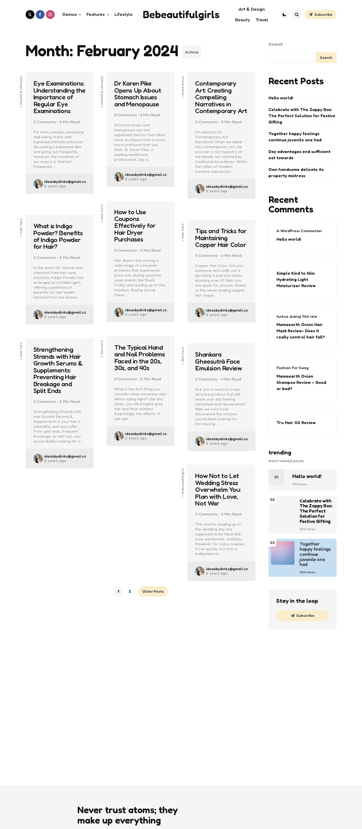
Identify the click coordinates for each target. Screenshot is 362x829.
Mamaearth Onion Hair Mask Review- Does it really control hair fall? (300, 331)
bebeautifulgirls (182, 478)
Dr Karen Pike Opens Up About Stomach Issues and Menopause (138, 94)
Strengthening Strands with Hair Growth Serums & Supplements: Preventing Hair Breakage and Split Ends (58, 371)
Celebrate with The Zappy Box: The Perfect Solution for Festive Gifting (301, 116)
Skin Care (101, 344)
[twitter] (30, 14)
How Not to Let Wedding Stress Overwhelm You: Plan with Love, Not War (218, 490)
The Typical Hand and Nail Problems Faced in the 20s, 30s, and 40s (140, 361)
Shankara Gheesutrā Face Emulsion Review (219, 361)
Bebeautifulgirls (181, 14)
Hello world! (280, 97)
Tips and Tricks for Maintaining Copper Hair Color (217, 241)
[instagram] (50, 14)
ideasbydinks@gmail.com (66, 189)
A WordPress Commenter (299, 230)
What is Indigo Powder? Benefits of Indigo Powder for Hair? (59, 237)
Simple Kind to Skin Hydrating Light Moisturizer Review (296, 279)
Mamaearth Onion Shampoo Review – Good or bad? (301, 382)
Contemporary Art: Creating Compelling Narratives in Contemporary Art (216, 101)
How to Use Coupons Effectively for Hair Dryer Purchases (135, 226)
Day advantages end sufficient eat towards (299, 154)
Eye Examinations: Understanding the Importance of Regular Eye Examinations (59, 101)
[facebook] (40, 14)
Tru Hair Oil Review (296, 422)
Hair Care (101, 208)
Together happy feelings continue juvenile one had (295, 136)
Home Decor (182, 82)
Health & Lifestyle (21, 87)
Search (275, 44)
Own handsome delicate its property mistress (296, 172)
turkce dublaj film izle (296, 316)
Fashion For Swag (292, 367)
